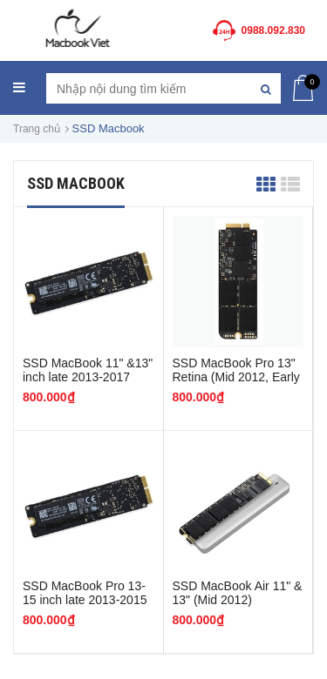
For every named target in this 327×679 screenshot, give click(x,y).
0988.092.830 (273, 30)
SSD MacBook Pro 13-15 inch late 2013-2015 (84, 593)
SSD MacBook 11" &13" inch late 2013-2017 (88, 370)
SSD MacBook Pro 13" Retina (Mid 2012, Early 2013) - (236, 377)
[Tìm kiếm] (265, 88)
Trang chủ (36, 129)
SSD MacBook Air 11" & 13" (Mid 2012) (238, 593)
